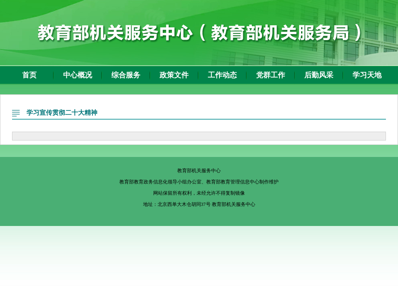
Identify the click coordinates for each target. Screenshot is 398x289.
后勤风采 (318, 75)
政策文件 (174, 75)
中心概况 (77, 75)
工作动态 (222, 75)
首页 (29, 75)
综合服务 (125, 75)
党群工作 (270, 75)
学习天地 (367, 75)
